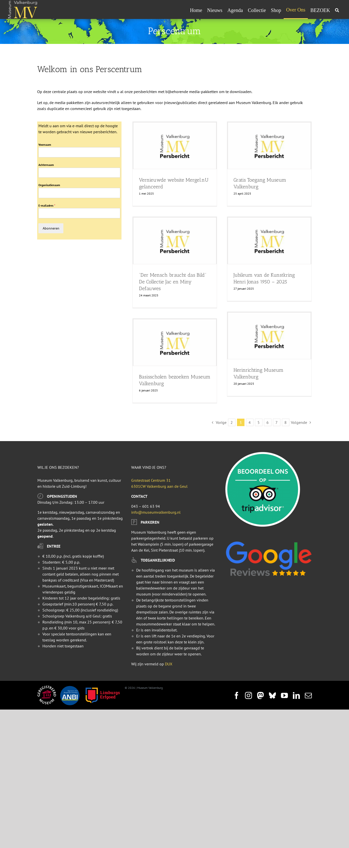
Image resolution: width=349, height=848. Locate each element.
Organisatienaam (49, 185)
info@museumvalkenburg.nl (156, 512)
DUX (168, 663)
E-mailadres (46, 205)
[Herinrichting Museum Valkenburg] (269, 336)
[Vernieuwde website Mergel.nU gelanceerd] (174, 145)
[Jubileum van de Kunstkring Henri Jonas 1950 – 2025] (269, 241)
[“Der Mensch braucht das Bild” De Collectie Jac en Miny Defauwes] (174, 241)
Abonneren (51, 228)
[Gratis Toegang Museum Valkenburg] (269, 145)
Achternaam (46, 165)
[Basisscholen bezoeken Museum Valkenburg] (174, 342)
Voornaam (44, 144)
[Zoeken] (337, 10)
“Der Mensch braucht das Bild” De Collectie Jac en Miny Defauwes (172, 281)
